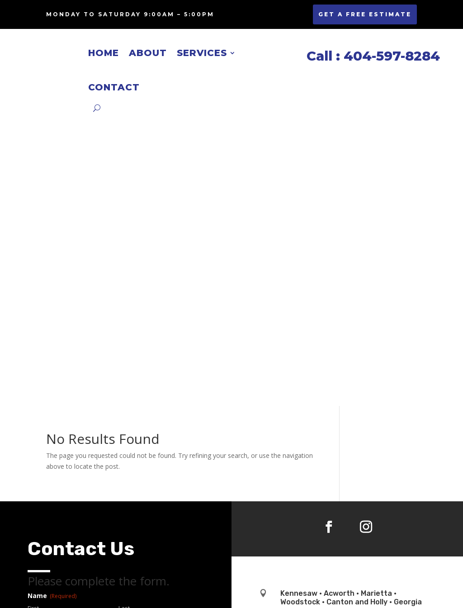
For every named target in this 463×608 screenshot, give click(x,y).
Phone (52, 414)
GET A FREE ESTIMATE (364, 14)
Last (124, 319)
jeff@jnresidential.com (320, 357)
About (148, 52)
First (33, 319)
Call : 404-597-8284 (371, 56)
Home (103, 52)
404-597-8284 (307, 335)
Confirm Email (137, 367)
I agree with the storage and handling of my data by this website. (118, 481)
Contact (114, 87)
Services (202, 52)
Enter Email (43, 367)
